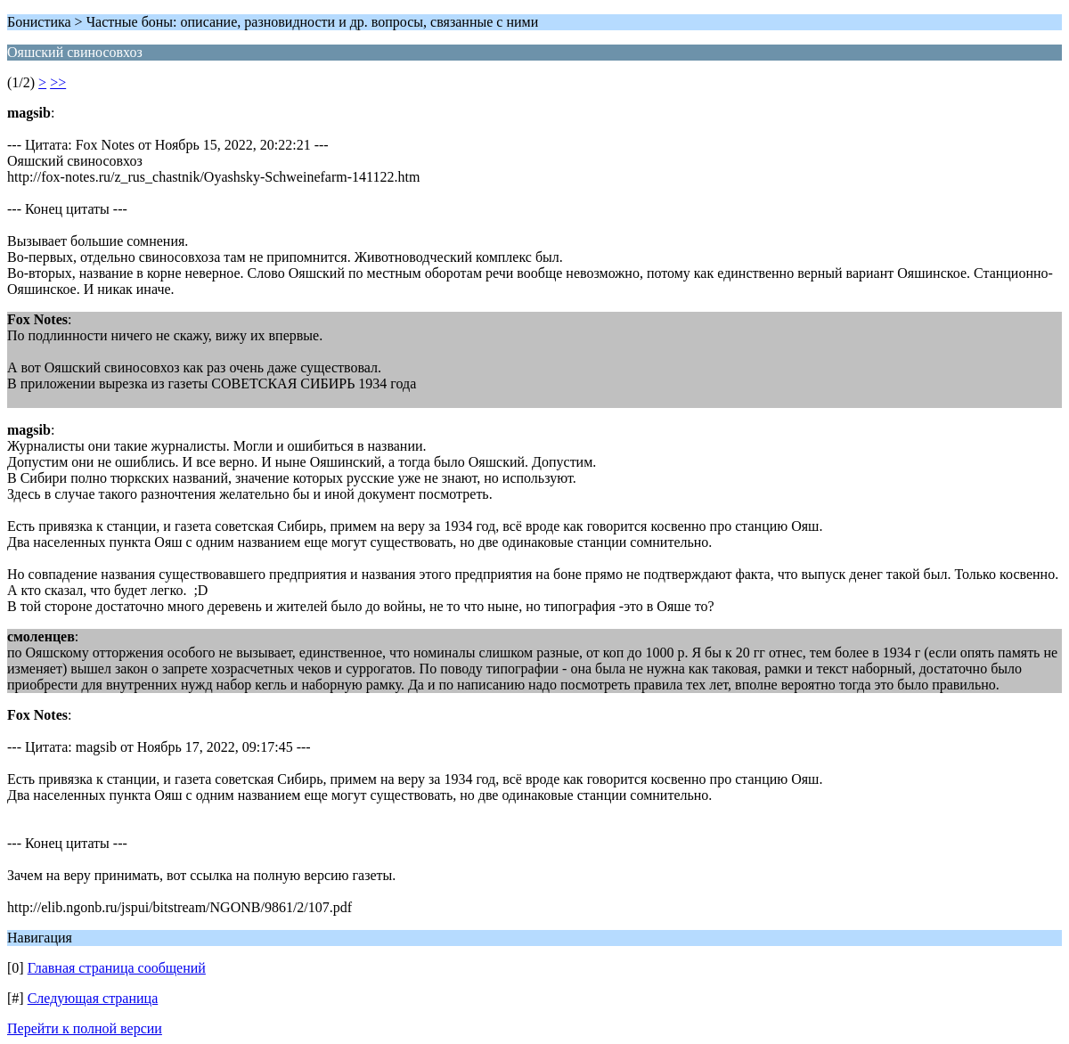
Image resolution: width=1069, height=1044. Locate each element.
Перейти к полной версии (84, 1028)
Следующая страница (93, 998)
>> (58, 82)
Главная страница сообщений (117, 967)
